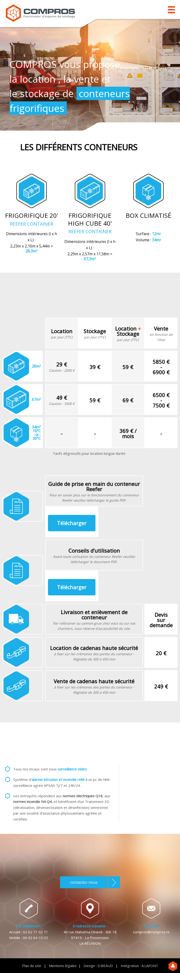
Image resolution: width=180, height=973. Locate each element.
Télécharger (71, 523)
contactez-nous (84, 882)
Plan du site (31, 965)
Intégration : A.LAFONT (139, 965)
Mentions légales (63, 965)
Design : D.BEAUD (98, 965)
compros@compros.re (151, 932)
